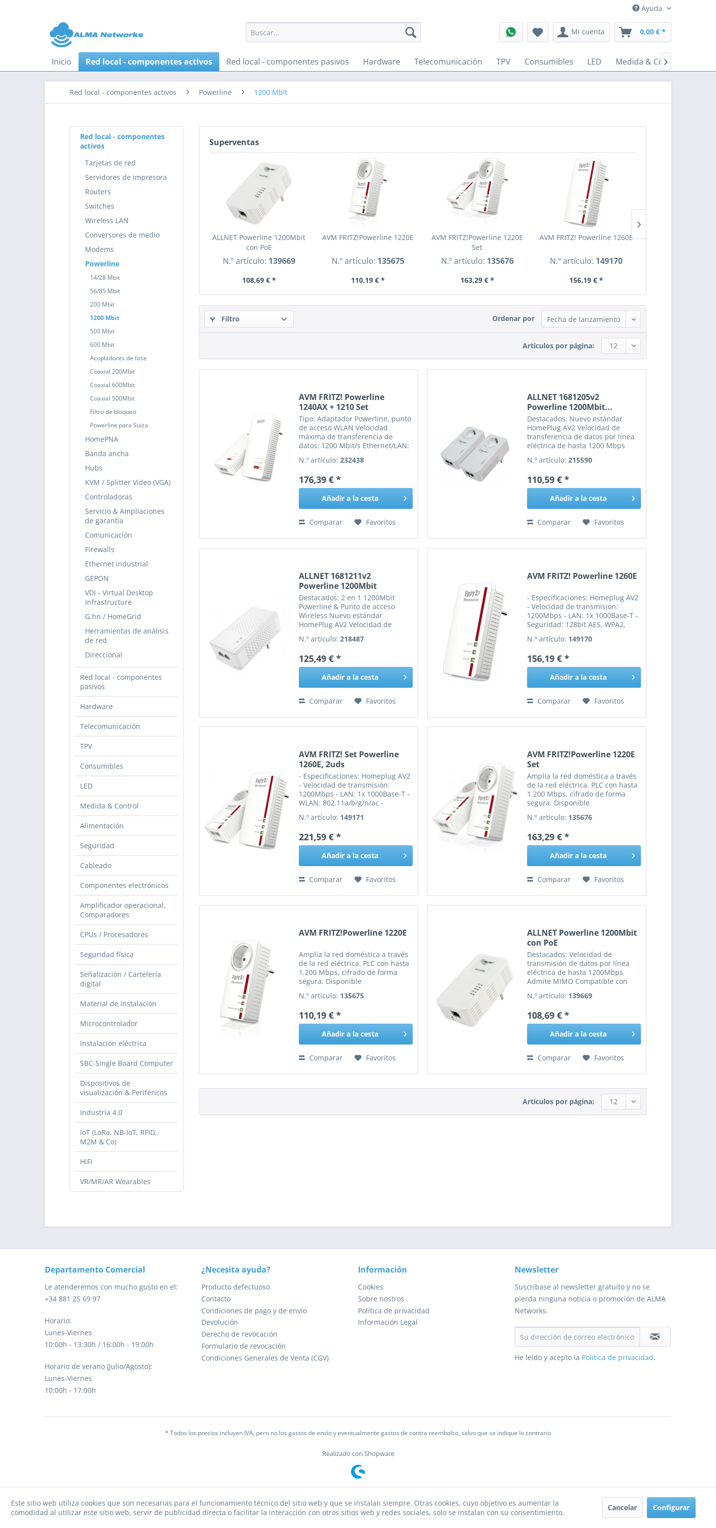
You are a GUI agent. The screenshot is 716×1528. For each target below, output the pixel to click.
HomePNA (101, 439)
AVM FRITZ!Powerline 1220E (368, 237)
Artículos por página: (558, 345)
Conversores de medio (122, 235)
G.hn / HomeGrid (113, 616)
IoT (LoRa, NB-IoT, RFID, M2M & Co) (118, 1136)
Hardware (96, 706)
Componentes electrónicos (124, 885)
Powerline (102, 263)
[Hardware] (381, 61)
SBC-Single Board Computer (126, 1063)
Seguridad (97, 845)
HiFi (86, 1161)
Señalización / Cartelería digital (120, 978)
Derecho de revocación (239, 1334)
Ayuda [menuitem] (648, 8)
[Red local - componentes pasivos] (287, 61)
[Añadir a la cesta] (356, 498)
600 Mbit (102, 344)
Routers (98, 191)
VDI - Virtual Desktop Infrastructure (119, 597)
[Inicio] (62, 61)
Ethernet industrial (116, 563)
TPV (86, 746)
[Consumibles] (549, 61)
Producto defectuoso (235, 1286)
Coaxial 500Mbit (112, 398)
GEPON (97, 578)
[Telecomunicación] (448, 61)
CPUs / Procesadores (114, 934)
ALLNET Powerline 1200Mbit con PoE (258, 242)
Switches (99, 206)
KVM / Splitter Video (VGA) (128, 482)
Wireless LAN (107, 220)
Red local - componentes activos (122, 141)
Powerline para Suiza (119, 425)
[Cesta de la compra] (643, 32)
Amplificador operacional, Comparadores (123, 909)
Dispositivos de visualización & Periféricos (123, 1087)
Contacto (216, 1298)
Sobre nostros (381, 1298)
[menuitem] (333, 32)
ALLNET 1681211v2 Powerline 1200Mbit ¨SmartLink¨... (338, 581)
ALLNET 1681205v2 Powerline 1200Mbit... (570, 402)
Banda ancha (107, 453)
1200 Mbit (104, 318)
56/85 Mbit (105, 291)
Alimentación (102, 825)
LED (86, 786)
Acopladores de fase (118, 358)
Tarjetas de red (110, 162)
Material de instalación (118, 1003)
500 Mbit (102, 331)
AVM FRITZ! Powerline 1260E (586, 237)
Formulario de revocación (243, 1346)
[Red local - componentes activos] (149, 61)
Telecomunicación (110, 726)
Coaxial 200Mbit (112, 371)
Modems (99, 249)
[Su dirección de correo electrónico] (577, 1337)
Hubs (93, 468)
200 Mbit (102, 304)
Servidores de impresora (126, 177)
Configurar (671, 1507)
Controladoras (108, 496)
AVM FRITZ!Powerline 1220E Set (477, 242)
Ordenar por (513, 318)
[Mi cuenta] (581, 32)
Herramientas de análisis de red (127, 635)
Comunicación (108, 535)
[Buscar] (410, 32)
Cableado (95, 865)
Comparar (321, 522)
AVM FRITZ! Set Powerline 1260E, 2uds (349, 759)
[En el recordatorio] (375, 522)
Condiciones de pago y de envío (254, 1310)
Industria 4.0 (101, 1112)
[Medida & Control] (649, 61)
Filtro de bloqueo (113, 411)
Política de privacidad (394, 1310)
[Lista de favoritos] (537, 32)
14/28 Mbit (105, 277)
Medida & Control (109, 805)
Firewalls (99, 549)
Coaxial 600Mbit (112, 385)
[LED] (594, 61)
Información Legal (388, 1322)
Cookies (370, 1286)
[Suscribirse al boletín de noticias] (655, 1337)
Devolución (219, 1322)
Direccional (103, 654)
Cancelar (622, 1507)
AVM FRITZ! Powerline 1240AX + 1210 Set (341, 402)
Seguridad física (107, 954)
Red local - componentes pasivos (121, 681)
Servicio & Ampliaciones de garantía (125, 515)
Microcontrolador (109, 1023)
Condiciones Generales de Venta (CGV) (265, 1358)
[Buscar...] (333, 32)
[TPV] (503, 61)
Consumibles (101, 766)
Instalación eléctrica (113, 1043)
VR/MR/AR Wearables (115, 1181)
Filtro (225, 318)
